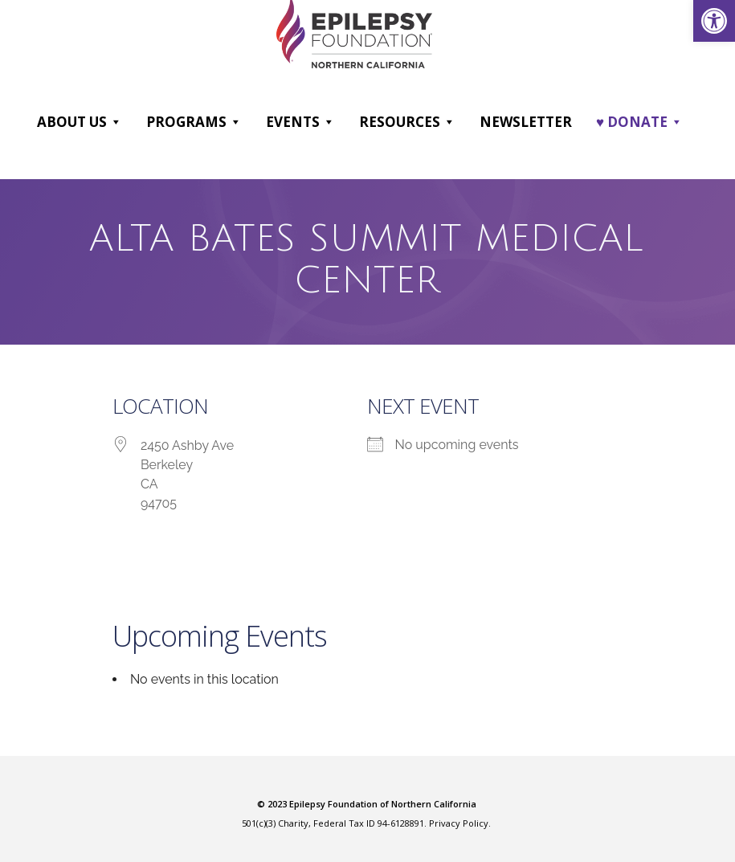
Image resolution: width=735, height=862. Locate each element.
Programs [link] (194, 121)
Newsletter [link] (526, 121)
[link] (714, 21)
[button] (115, 121)
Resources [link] (407, 121)
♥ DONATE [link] (639, 121)
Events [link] (300, 121)
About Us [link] (79, 121)
